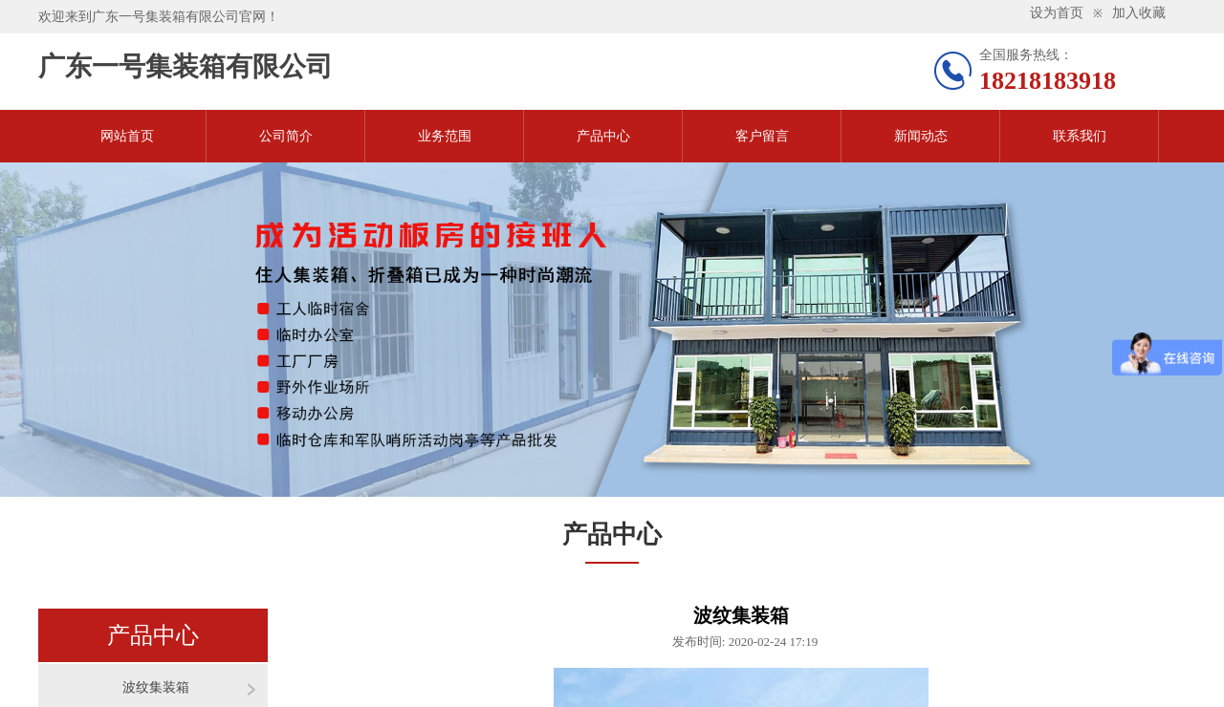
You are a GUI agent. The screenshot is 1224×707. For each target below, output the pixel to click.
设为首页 (1056, 13)
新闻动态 (921, 136)
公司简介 (286, 136)
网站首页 (127, 136)
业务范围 (444, 136)
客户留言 (762, 136)
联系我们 (1079, 136)
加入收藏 (1139, 13)
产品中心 (603, 136)
